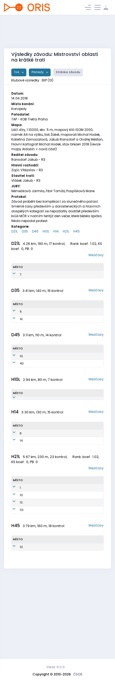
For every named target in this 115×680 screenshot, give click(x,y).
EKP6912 (51, 627)
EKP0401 (52, 498)
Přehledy (38, 72)
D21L (14, 231)
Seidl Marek (30, 442)
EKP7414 (52, 552)
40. (22, 397)
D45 (35, 231)
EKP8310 (53, 563)
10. (21, 385)
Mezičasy (96, 255)
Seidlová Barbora (32, 339)
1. (20, 552)
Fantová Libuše (33, 385)
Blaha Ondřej (32, 587)
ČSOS (77, 674)
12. (21, 575)
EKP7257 (53, 327)
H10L (46, 231)
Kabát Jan (34, 627)
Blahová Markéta (33, 396)
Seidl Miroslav (33, 575)
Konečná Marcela (33, 327)
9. (21, 327)
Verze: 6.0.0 (55, 667)
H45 (76, 231)
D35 (25, 231)
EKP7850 (54, 281)
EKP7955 (53, 339)
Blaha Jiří (33, 498)
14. (21, 498)
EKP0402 (52, 488)
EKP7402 (53, 575)
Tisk (17, 72)
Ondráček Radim (34, 551)
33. (22, 587)
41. (21, 339)
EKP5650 (53, 385)
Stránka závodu (68, 72)
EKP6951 (52, 397)
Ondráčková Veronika (35, 281)
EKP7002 (53, 587)
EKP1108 (51, 443)
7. (21, 281)
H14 (56, 231)
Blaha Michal (31, 488)
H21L (66, 231)
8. (21, 488)
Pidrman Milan (33, 563)
